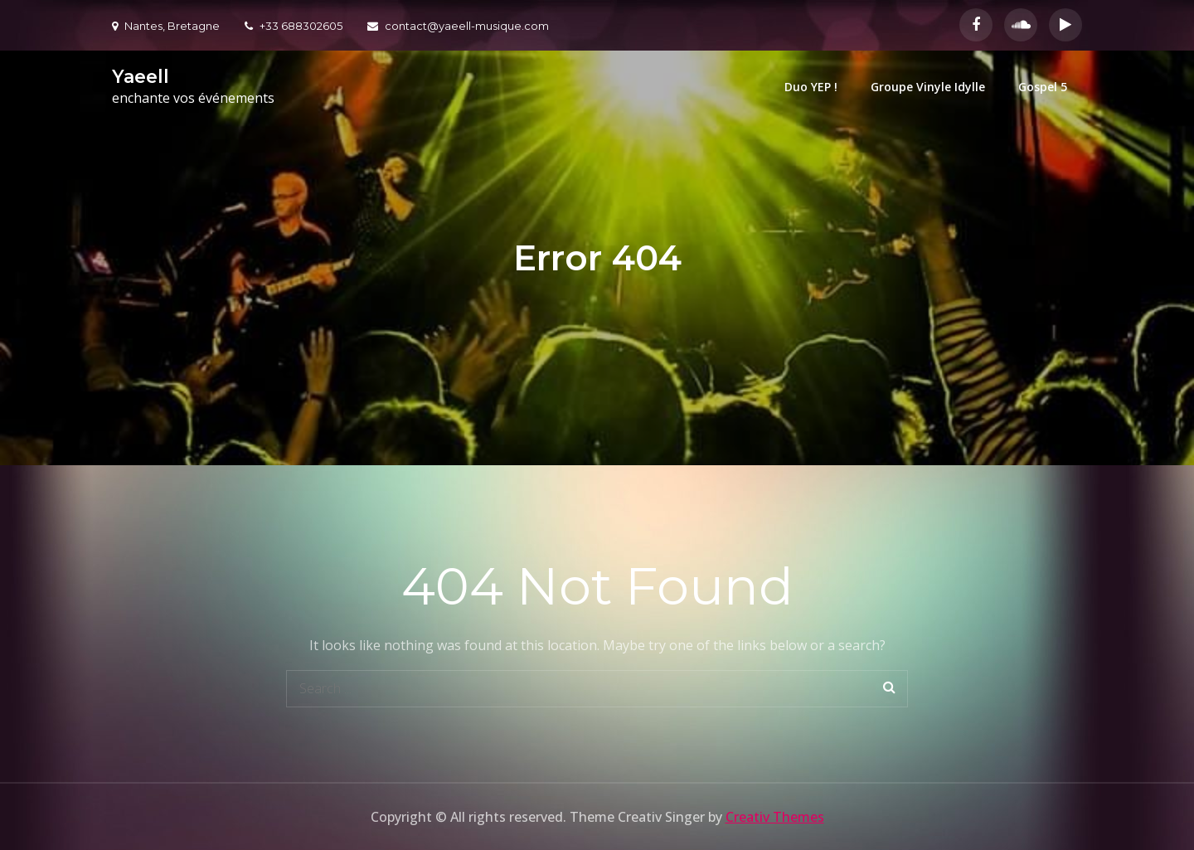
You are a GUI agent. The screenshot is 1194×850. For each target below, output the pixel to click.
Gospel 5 (1042, 87)
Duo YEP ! (810, 87)
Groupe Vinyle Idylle (928, 87)
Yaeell (140, 77)
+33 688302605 (293, 25)
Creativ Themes (775, 817)
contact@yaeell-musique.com (458, 25)
